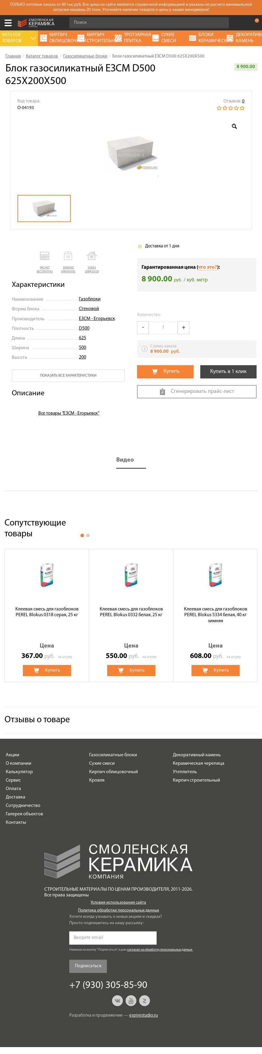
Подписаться (88, 966)
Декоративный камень (197, 755)
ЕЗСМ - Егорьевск (97, 318)
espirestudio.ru (143, 1015)
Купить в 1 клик (228, 372)
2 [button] (88, 535)
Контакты (16, 822)
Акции (12, 755)
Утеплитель (185, 772)
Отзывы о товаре (37, 720)
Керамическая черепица (198, 763)
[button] (45, 263)
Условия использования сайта (118, 902)
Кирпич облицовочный (113, 772)
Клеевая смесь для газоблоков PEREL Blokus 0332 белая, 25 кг (131, 612)
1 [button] (82, 535)
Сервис (13, 780)
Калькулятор (19, 772)
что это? (207, 267)
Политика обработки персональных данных (118, 910)
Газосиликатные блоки (113, 755)
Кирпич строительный (196, 780)
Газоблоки (90, 299)
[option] (131, 153)
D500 (84, 328)
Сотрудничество (23, 805)
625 (82, 338)
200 (82, 357)
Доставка (15, 797)
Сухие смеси (102, 763)
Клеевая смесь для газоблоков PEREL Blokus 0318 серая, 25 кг (47, 612)
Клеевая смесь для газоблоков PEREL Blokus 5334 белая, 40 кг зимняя (215, 615)
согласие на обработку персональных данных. (160, 950)
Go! (221, 23)
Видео (125, 460)
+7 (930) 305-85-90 (242, 23)
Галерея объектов (24, 814)
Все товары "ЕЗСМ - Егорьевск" (68, 413)
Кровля (96, 780)
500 (82, 347)
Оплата (13, 788)
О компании (18, 763)
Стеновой (89, 308)
